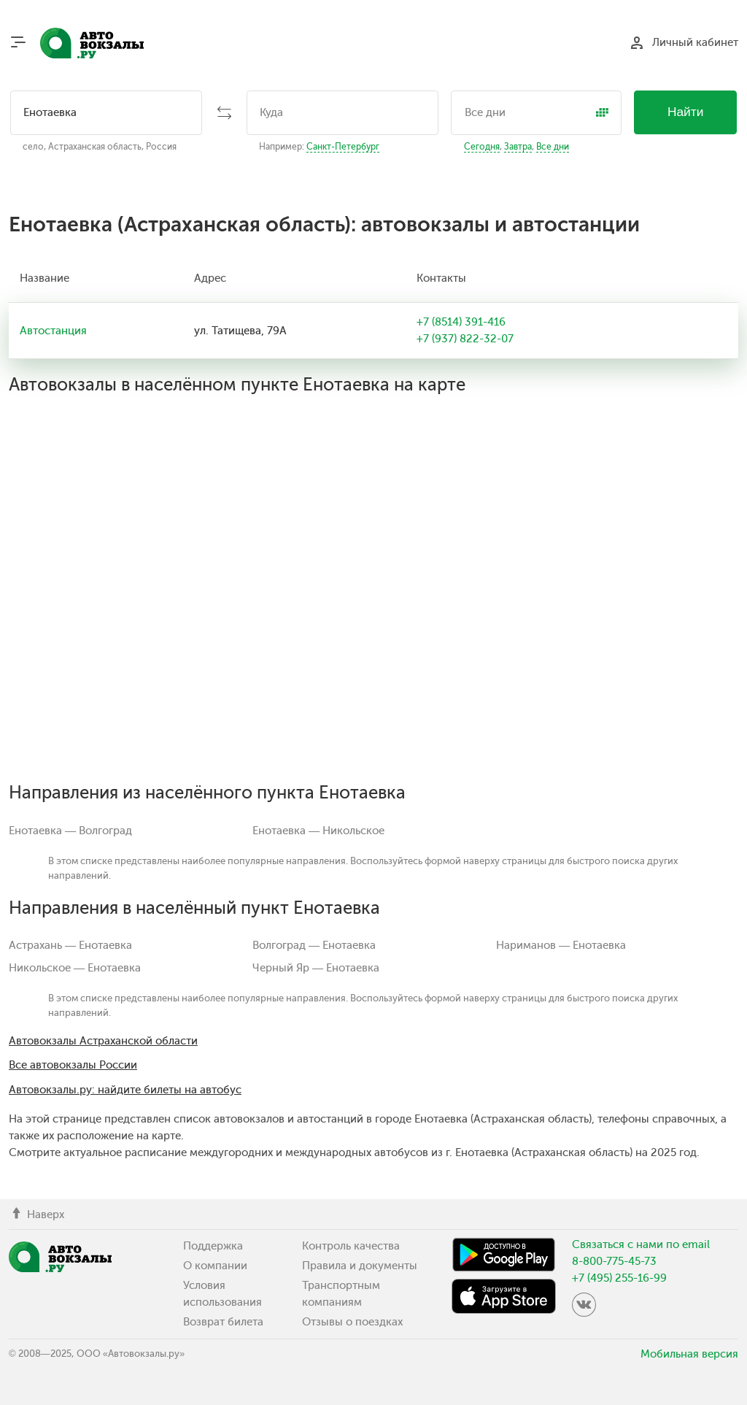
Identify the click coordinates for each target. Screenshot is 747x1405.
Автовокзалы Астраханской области (103, 1040)
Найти (685, 111)
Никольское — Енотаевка (75, 967)
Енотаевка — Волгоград (70, 830)
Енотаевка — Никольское (318, 830)
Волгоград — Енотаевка (314, 945)
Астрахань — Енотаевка (70, 945)
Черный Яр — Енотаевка (315, 967)
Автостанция (53, 330)
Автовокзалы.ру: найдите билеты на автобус (125, 1089)
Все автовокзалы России (73, 1064)
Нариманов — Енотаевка (561, 945)
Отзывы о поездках (352, 1321)
